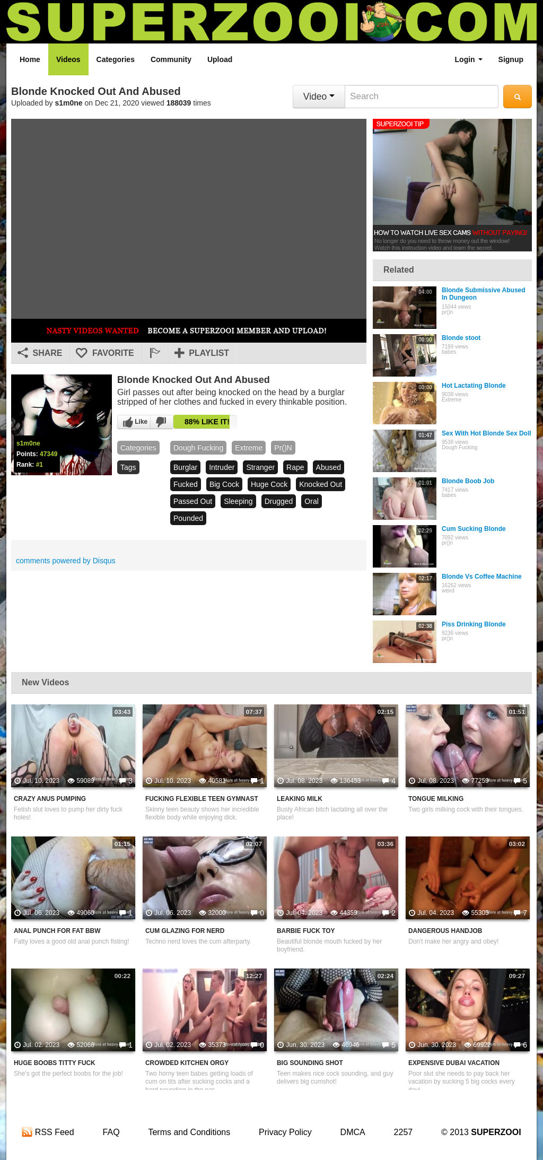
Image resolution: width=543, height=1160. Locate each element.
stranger (260, 467)
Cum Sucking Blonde (474, 529)
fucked (185, 484)
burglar (185, 467)
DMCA (352, 1132)
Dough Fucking (198, 447)
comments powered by (66, 560)
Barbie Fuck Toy (306, 931)
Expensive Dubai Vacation (454, 1063)
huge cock (269, 484)
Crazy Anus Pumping (50, 799)
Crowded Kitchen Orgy (187, 1063)
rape (295, 467)
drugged (279, 501)
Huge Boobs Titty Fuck (54, 1063)
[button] (154, 353)
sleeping (238, 501)
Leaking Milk (299, 799)
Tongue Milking (435, 799)
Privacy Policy (285, 1132)
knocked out (320, 484)
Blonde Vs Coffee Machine (482, 576)
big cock (224, 484)
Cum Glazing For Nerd (184, 931)
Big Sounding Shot (310, 1063)
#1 (39, 464)
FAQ (111, 1132)
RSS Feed (48, 1132)
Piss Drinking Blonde (474, 624)
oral (311, 501)
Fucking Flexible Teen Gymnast (201, 799)
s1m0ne (69, 103)
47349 (48, 454)
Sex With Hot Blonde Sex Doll (486, 433)
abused (328, 467)
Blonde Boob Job (468, 481)
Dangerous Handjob (445, 931)
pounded (188, 518)
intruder (221, 467)
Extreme (248, 447)
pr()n (283, 447)
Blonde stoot (461, 338)
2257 (403, 1132)
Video (319, 96)
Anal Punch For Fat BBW (57, 931)
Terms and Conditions (189, 1132)
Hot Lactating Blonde (474, 385)
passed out (192, 501)
